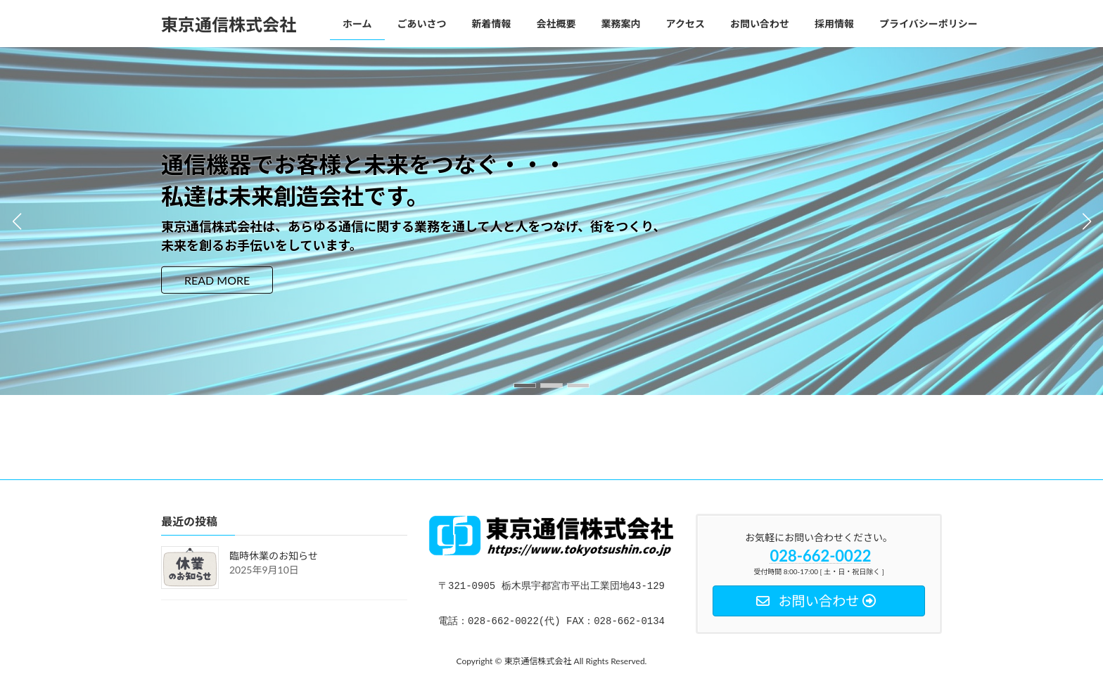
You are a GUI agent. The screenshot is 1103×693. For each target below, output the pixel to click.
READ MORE (217, 280)
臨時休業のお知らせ (273, 556)
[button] (524, 385)
